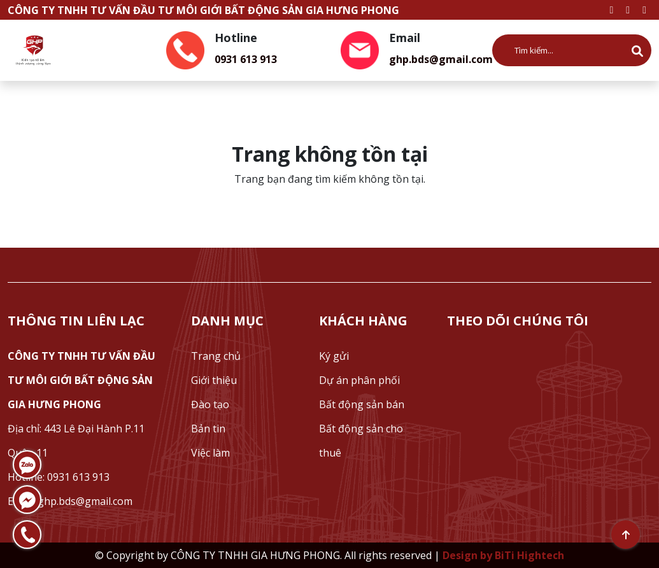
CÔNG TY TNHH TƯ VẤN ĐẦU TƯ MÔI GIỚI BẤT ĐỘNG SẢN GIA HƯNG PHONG (81, 380)
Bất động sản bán (361, 404)
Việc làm (210, 453)
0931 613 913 (246, 59)
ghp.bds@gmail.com (441, 59)
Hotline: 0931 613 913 (59, 477)
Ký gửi (334, 356)
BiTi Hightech (529, 555)
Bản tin (208, 429)
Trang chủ (216, 356)
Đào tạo (210, 404)
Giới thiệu (214, 380)
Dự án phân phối (359, 380)
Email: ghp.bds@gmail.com (70, 501)
